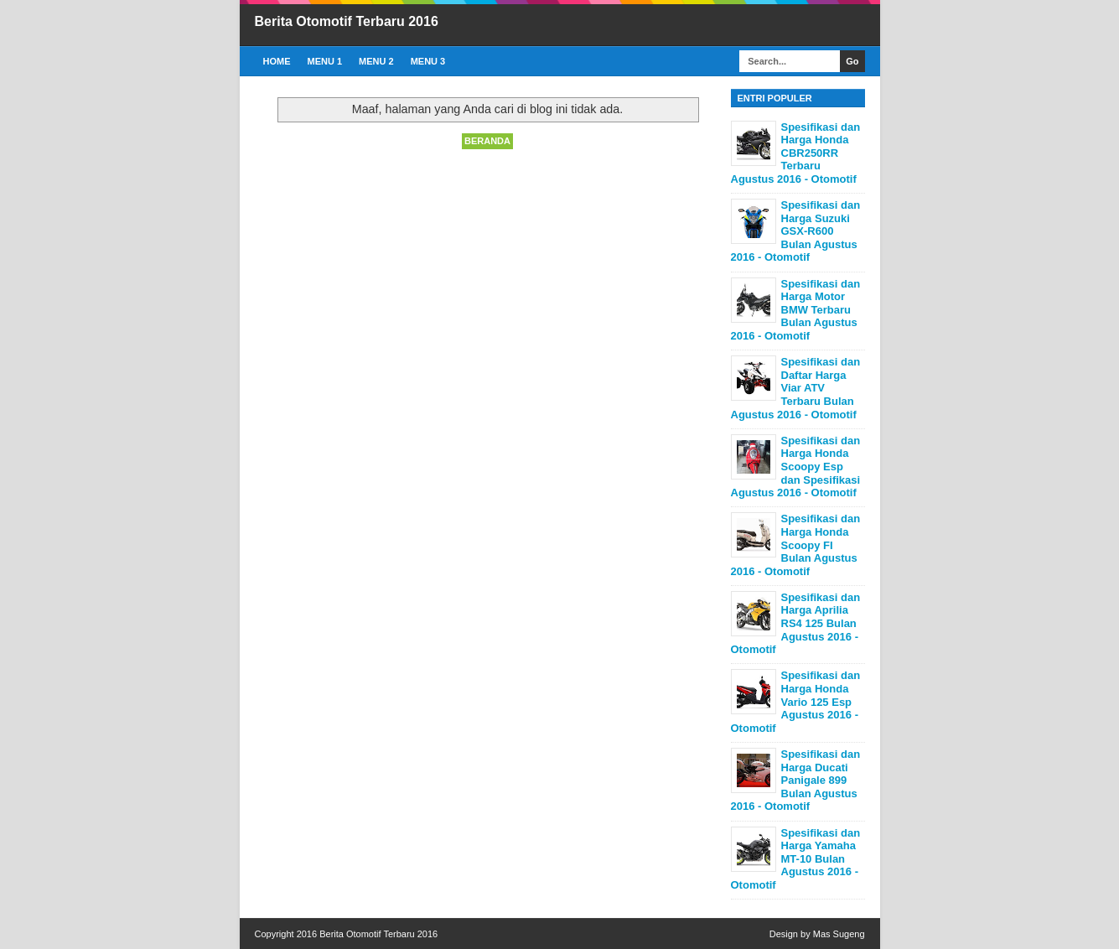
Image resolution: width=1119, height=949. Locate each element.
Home (277, 61)
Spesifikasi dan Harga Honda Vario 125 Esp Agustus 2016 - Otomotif (796, 701)
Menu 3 (428, 61)
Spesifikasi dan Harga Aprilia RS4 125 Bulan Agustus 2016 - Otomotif (796, 623)
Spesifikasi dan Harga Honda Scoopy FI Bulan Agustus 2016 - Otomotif (796, 544)
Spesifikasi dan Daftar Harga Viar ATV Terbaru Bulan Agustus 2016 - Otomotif (796, 387)
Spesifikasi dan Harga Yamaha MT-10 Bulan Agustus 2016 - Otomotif (796, 859)
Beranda (487, 141)
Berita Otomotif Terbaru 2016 (346, 21)
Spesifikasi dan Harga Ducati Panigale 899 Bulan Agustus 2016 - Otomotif (796, 780)
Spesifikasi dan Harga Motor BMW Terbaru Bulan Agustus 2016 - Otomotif (796, 309)
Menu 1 (325, 61)
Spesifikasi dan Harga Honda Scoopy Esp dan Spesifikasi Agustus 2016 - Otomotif (796, 466)
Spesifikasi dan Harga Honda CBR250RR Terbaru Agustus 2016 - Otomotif (796, 153)
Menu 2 (376, 61)
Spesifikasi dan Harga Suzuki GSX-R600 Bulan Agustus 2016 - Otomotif (796, 231)
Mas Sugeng (839, 934)
